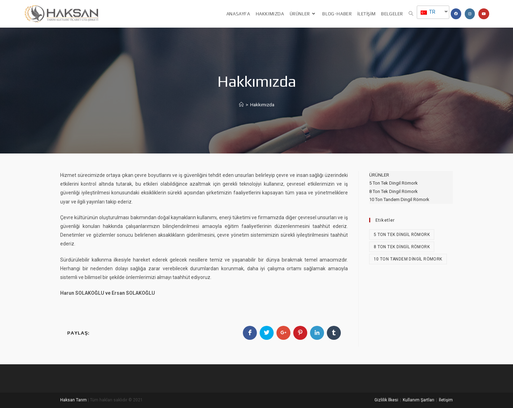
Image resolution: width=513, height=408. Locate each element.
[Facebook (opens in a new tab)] (456, 13)
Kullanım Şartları (418, 400)
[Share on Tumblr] (334, 333)
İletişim (446, 400)
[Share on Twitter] (267, 333)
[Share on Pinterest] (300, 333)
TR (428, 12)
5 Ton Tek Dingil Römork (393, 183)
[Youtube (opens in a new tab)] (483, 13)
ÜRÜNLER (379, 175)
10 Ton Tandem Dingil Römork (399, 199)
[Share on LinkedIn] (317, 333)
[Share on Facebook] (250, 333)
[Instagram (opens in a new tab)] (470, 13)
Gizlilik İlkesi (386, 400)
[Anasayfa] (241, 104)
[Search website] (411, 14)
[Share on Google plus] (283, 333)
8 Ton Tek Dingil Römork (393, 191)
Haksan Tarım (73, 400)
